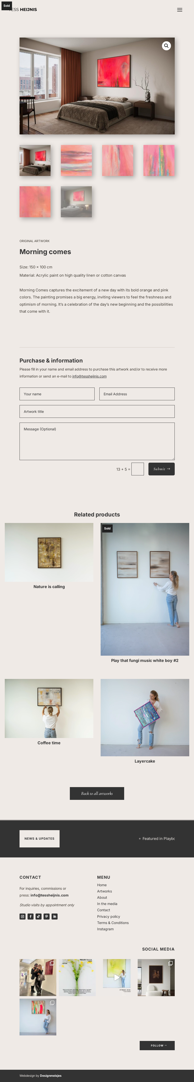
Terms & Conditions (113, 923)
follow (157, 1045)
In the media (107, 903)
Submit (159, 468)
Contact (103, 910)
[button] (166, 45)
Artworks (104, 891)
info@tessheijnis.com (89, 376)
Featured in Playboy (168, 838)
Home (102, 885)
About (102, 897)
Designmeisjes (51, 1075)
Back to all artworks (97, 793)
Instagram (105, 929)
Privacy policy (108, 916)
